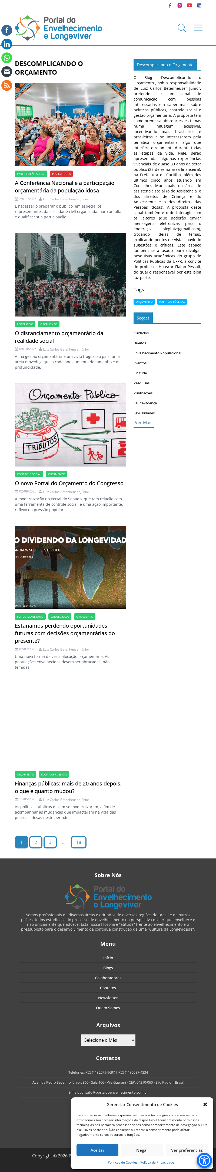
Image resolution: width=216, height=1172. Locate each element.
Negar (142, 1150)
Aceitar (97, 1150)
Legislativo (25, 324)
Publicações (143, 393)
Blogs (108, 967)
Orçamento (48, 324)
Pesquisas (141, 383)
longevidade (60, 616)
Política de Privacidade (157, 1162)
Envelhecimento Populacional (157, 353)
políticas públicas (54, 774)
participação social (31, 174)
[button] (205, 1104)
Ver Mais (143, 422)
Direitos (140, 343)
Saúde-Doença (145, 403)
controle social (29, 474)
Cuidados (141, 333)
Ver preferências (187, 1150)
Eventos (140, 363)
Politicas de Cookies (123, 1162)
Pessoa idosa (61, 174)
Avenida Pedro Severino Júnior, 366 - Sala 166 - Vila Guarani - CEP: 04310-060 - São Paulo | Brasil (108, 1082)
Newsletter (108, 997)
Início (108, 957)
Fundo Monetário (30, 616)
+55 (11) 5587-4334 (133, 1072)
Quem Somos (108, 1007)
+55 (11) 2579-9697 (100, 1072)
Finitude (140, 373)
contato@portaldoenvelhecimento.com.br (114, 1092)
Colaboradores (108, 977)
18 (78, 842)
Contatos (108, 987)
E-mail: (74, 1092)
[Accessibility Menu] (204, 1160)
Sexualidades (144, 413)
